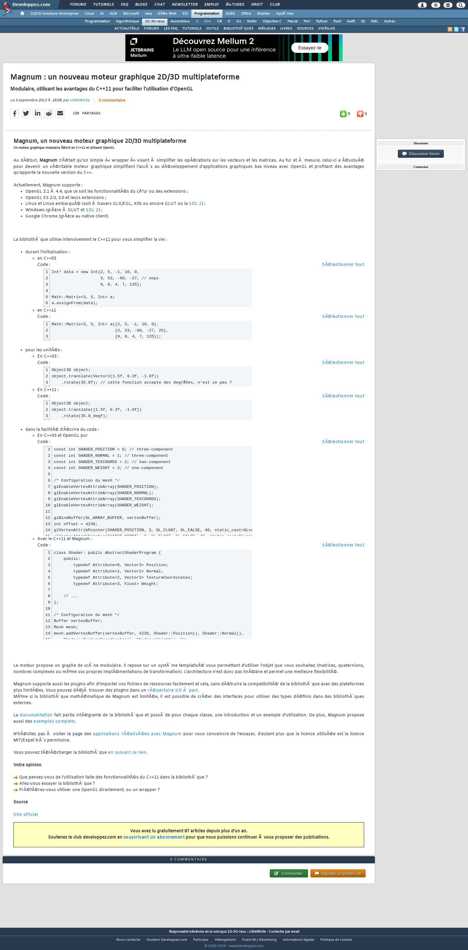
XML (374, 21)
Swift (351, 21)
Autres (389, 21)
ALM (113, 14)
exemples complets (54, 725)
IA (102, 14)
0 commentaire (112, 104)
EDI (185, 14)
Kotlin (252, 21)
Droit (257, 4)
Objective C (272, 21)
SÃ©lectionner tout (343, 268)
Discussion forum (421, 153)
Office (246, 14)
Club (274, 4)
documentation (36, 719)
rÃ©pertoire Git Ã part (172, 694)
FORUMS (151, 29)
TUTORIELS (191, 29)
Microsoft (131, 14)
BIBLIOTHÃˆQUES (238, 29)
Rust (337, 21)
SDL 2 (195, 208)
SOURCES (305, 29)
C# (219, 21)
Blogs (141, 4)
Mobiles (263, 14)
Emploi (211, 4)
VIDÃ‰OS (326, 29)
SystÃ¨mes (285, 14)
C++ (207, 21)
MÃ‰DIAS (266, 29)
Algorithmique (127, 21)
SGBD (230, 14)
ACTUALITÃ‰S (126, 29)
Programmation (206, 14)
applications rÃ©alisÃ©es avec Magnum (137, 738)
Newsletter (184, 4)
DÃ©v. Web (167, 14)
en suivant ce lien (127, 756)
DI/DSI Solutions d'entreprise (54, 14)
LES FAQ (171, 29)
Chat (159, 4)
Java (148, 14)
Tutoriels (103, 4)
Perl (307, 21)
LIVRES (286, 29)
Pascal (292, 21)
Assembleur (180, 21)
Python (321, 21)
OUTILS (212, 29)
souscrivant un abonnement (154, 841)
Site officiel (25, 819)
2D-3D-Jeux (154, 21)
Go (238, 21)
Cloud (89, 14)
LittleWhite (80, 104)
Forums (78, 4)
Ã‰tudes (235, 4)
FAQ (124, 4)
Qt (363, 21)
